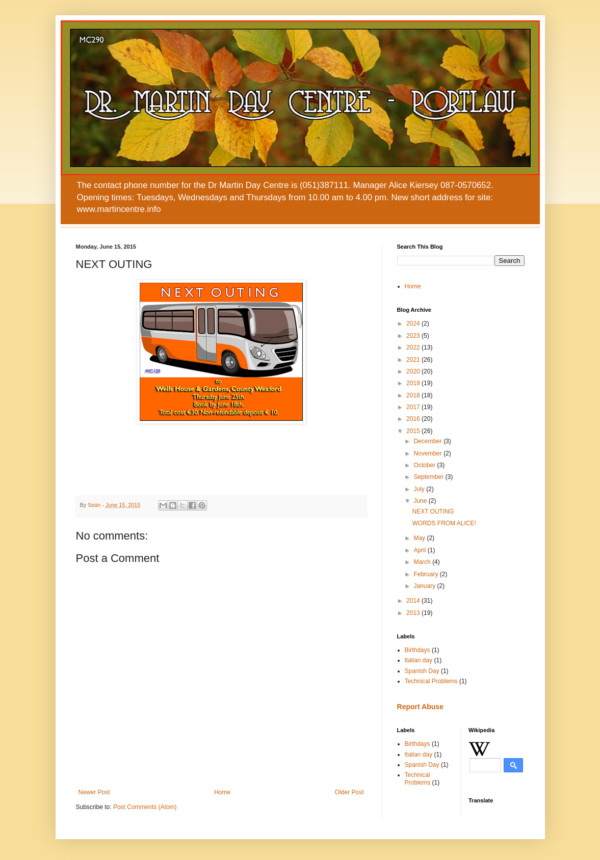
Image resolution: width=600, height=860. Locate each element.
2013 (414, 612)
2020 (414, 371)
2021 (414, 359)
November (428, 453)
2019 (414, 383)
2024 (414, 323)
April (420, 550)
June (420, 500)
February (426, 574)
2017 (414, 407)
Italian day (419, 660)
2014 (414, 600)
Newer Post (94, 792)
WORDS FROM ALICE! (444, 523)
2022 (414, 347)
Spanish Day (422, 671)
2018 (414, 395)
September (429, 476)
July (419, 489)
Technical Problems (431, 681)
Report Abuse (420, 707)
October (425, 465)
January (425, 585)
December (428, 441)
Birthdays (417, 650)
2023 (414, 335)
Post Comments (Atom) (145, 807)
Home (222, 792)
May (420, 538)
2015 (414, 431)
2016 (414, 418)
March (422, 562)
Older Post (349, 792)
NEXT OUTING (433, 511)
